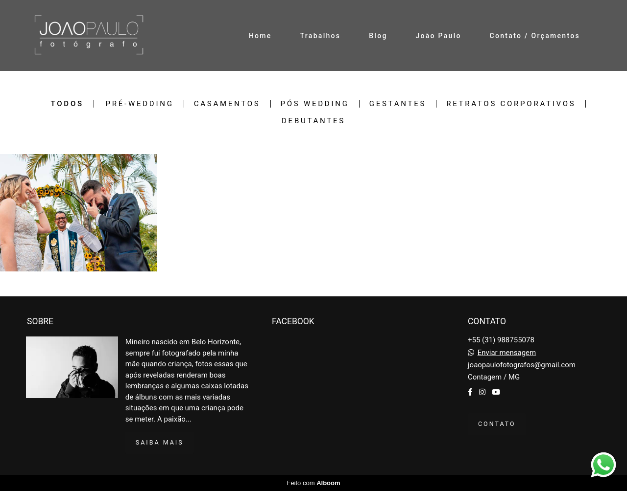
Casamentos (227, 104)
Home (260, 36)
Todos (67, 104)
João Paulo (438, 36)
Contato (497, 423)
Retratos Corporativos (511, 104)
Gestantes (397, 104)
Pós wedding (315, 104)
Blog (378, 36)
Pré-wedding (140, 104)
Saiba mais (160, 442)
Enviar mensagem (507, 353)
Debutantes (313, 121)
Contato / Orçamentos (535, 36)
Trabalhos (320, 36)
